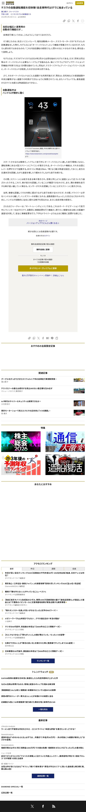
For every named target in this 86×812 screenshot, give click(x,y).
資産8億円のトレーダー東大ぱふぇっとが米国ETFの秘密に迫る (27, 644)
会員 (74, 517)
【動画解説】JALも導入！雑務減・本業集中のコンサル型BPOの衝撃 (28, 638)
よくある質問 (5, 795)
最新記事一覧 (43, 724)
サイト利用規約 (6, 783)
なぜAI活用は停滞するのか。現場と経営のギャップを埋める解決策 (28, 632)
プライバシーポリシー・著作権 (11, 791)
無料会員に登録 (43, 249)
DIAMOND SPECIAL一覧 (12, 735)
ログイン (70, 3)
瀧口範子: (10, 12)
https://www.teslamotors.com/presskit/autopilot (42, 154)
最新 (12, 517)
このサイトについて (8, 770)
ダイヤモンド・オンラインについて (14, 764)
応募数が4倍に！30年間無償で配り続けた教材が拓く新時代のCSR (28, 650)
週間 (53, 517)
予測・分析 (5, 14)
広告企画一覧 (7, 741)
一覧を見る (43, 658)
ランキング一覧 (43, 609)
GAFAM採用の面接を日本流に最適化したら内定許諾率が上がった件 (29, 626)
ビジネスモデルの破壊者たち (21, 14)
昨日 (32, 517)
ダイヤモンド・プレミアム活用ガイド (13, 779)
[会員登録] (79, 3)
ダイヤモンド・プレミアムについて (12, 774)
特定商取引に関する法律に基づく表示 (14, 787)
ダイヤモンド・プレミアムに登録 (43, 268)
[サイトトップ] (9, 3)
